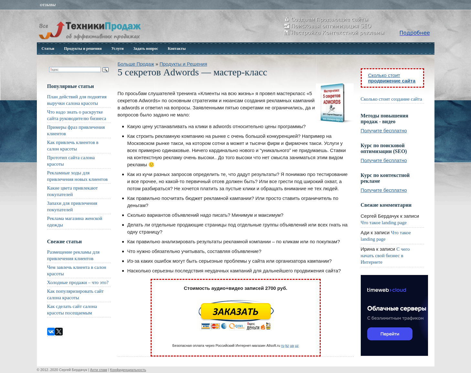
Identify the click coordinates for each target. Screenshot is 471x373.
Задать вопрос (145, 48)
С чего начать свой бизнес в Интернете (385, 256)
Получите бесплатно (384, 130)
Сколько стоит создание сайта (391, 99)
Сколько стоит (392, 77)
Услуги (118, 48)
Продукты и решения (83, 48)
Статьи (48, 48)
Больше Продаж (136, 64)
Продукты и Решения (183, 64)
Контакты (177, 48)
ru (282, 345)
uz (297, 345)
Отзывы (48, 5)
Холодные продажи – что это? (78, 282)
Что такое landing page (384, 222)
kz (287, 345)
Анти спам (98, 370)
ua (292, 345)
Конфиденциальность (128, 370)
